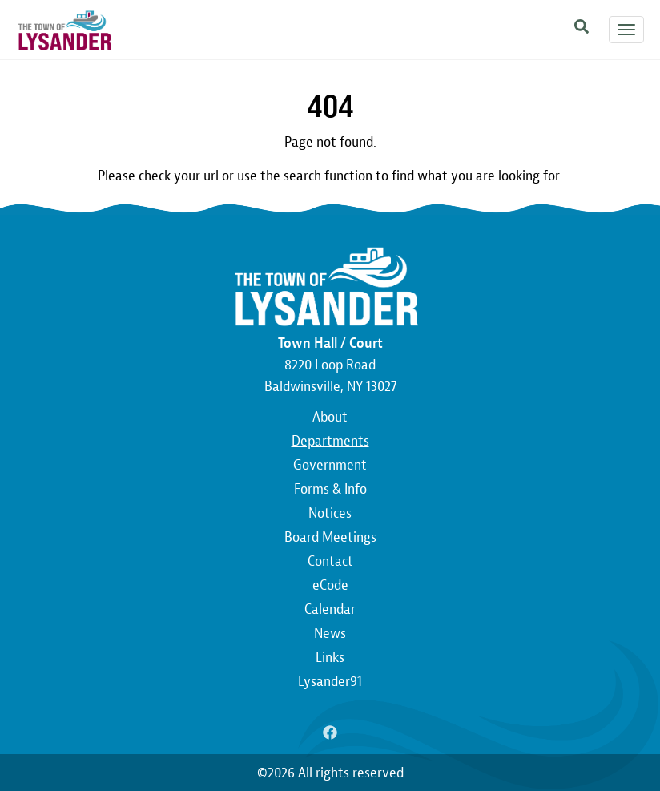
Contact (330, 561)
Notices (330, 513)
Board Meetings (330, 537)
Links (330, 657)
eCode (330, 585)
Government (330, 465)
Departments (330, 441)
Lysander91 (330, 681)
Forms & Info (330, 489)
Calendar (330, 609)
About (330, 417)
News (330, 633)
